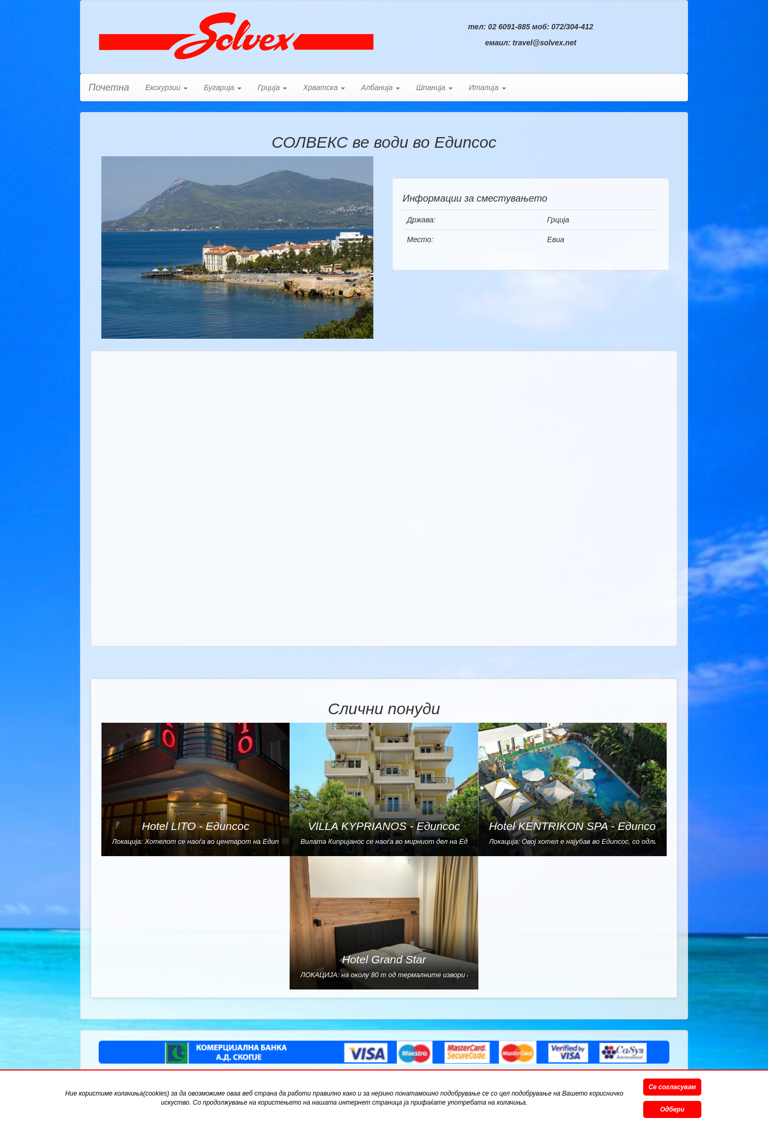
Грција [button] (272, 87)
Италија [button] (487, 87)
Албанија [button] (380, 87)
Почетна (109, 87)
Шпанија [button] (434, 87)
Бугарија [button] (223, 87)
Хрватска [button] (324, 87)
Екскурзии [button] (166, 87)
